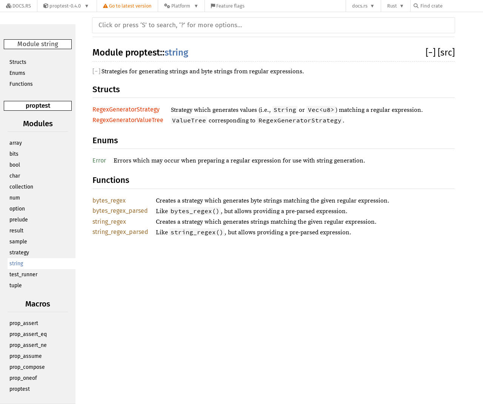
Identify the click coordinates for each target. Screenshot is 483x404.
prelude (18, 220)
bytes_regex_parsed (120, 210)
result (16, 231)
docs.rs (360, 6)
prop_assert (23, 323)
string (16, 263)
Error (99, 160)
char (14, 176)
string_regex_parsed (120, 231)
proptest (38, 106)
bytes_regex (109, 200)
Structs (17, 62)
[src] (446, 52)
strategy (19, 252)
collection (21, 187)
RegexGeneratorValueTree (127, 120)
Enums (17, 73)
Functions (21, 84)
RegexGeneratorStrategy (126, 109)
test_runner (23, 274)
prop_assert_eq (28, 334)
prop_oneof (23, 378)
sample (18, 241)
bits (13, 154)
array (15, 143)
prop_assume (25, 356)
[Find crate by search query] (451, 6)
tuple (15, 285)
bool (14, 165)
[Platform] (181, 6)
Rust (392, 6)
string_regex (109, 221)
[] (432, 52)
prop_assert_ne (28, 345)
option (17, 209)
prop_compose (27, 367)
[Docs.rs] (18, 6)
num (14, 198)
